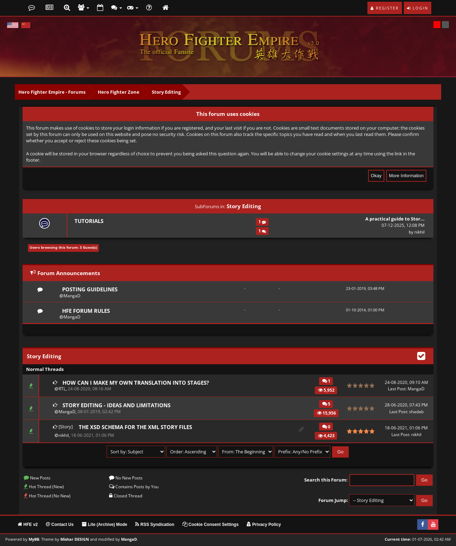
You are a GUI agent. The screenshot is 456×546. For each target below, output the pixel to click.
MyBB (34, 539)
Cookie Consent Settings (210, 524)
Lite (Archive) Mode (104, 524)
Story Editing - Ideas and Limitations (116, 405)
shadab (416, 412)
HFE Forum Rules (86, 310)
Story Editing (166, 92)
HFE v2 (28, 524)
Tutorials (88, 220)
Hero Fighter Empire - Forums (51, 92)
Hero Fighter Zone (118, 92)
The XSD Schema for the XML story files (135, 427)
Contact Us (60, 524)
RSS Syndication (154, 524)
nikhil (419, 232)
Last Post (397, 389)
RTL (62, 389)
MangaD (72, 296)
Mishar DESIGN (74, 539)
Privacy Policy (264, 524)
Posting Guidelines (90, 289)
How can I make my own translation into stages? (135, 382)
